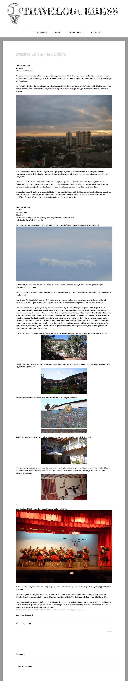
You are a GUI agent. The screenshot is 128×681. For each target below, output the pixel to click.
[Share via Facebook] (17, 623)
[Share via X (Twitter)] (23, 623)
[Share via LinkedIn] (29, 623)
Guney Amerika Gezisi (24, 615)
